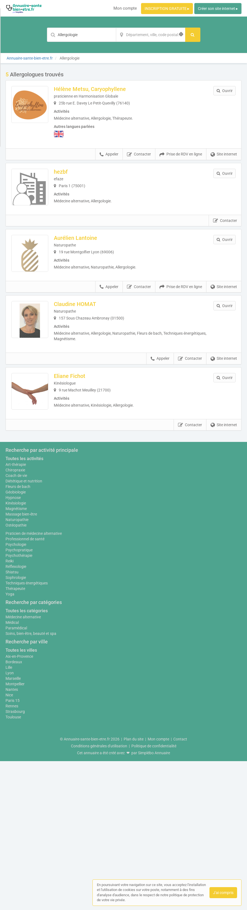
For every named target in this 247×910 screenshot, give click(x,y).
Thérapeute (15, 737)
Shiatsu (12, 721)
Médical (12, 771)
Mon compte (125, 8)
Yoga (10, 743)
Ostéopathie (16, 674)
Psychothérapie (19, 704)
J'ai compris (223, 892)
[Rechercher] (192, 35)
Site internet (224, 154)
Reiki (10, 710)
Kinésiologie (16, 652)
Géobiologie (16, 641)
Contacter (139, 154)
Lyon (10, 822)
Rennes (12, 855)
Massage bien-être (21, 663)
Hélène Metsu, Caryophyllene (94, 89)
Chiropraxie (15, 619)
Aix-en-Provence (19, 805)
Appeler (109, 154)
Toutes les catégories (27, 759)
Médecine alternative (23, 766)
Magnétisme (16, 657)
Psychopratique (19, 699)
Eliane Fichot (74, 383)
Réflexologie (16, 715)
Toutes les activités (24, 607)
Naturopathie (17, 668)
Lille (9, 816)
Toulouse (13, 866)
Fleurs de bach (18, 635)
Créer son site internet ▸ (218, 8)
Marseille (13, 827)
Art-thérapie (16, 613)
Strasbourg (15, 860)
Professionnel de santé (25, 688)
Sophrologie (16, 726)
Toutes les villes (21, 799)
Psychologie (16, 693)
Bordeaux (14, 811)
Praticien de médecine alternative (34, 682)
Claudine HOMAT (79, 311)
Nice (9, 844)
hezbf (65, 171)
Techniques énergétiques (27, 732)
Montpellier (15, 833)
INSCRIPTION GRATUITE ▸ (167, 8)
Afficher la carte (123, 513)
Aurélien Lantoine (80, 241)
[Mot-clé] (81, 35)
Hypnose (13, 646)
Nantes (12, 838)
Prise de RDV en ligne (181, 154)
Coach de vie (16, 624)
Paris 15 (13, 849)
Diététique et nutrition (24, 630)
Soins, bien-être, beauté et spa (31, 782)
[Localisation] (150, 35)
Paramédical (16, 777)
